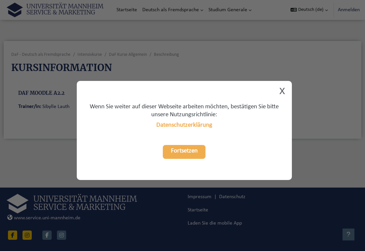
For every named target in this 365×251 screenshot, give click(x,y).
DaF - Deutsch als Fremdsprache (53, 55)
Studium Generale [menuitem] (227, 10)
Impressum (199, 210)
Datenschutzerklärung (184, 125)
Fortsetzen (184, 151)
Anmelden (349, 10)
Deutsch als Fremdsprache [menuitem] (170, 10)
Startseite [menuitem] (126, 10)
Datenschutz (232, 210)
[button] (309, 10)
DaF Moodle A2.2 (53, 93)
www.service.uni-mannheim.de (56, 231)
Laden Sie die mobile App (215, 236)
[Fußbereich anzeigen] (348, 234)
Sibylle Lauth (68, 106)
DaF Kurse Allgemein (140, 55)
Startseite (198, 223)
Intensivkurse (102, 55)
